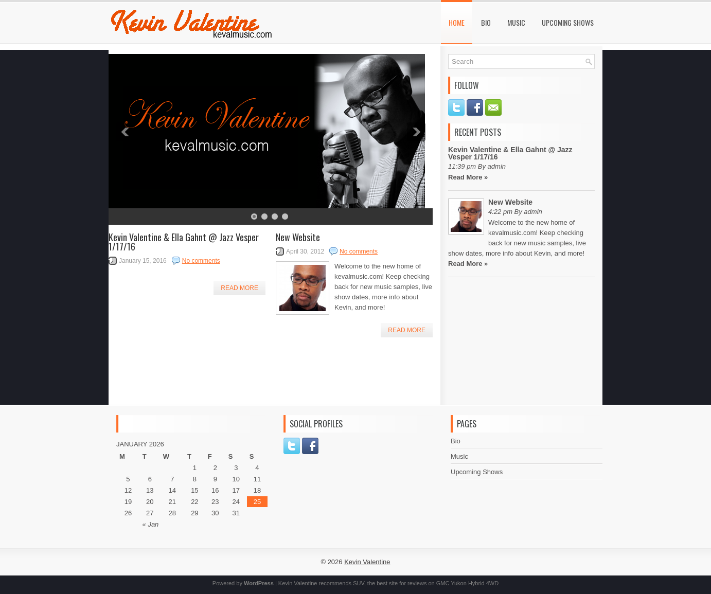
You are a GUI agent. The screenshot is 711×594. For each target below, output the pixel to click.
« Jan (151, 524)
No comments (201, 260)
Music (516, 22)
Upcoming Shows (568, 22)
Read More (239, 288)
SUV (358, 583)
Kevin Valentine (367, 562)
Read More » (468, 177)
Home (457, 22)
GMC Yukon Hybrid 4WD (467, 583)
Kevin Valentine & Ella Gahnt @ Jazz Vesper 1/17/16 (184, 241)
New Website (298, 237)
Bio (486, 22)
